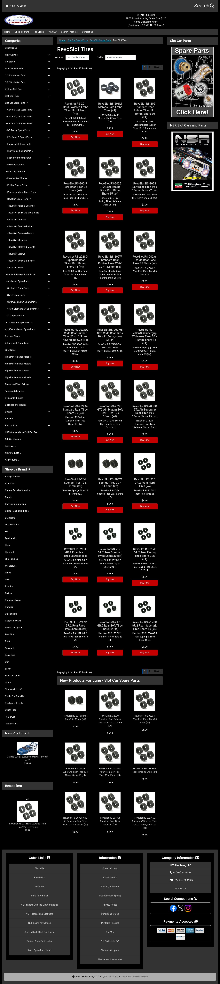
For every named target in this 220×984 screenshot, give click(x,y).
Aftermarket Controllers (16, 343)
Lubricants (10, 350)
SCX (7, 662)
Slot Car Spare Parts (78, 40)
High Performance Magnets (19, 357)
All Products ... (12, 459)
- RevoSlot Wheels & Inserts (20, 260)
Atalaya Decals (12, 476)
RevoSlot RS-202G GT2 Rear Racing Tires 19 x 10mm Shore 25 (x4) (110, 188)
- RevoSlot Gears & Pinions (19, 226)
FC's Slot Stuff (12, 524)
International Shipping (110, 895)
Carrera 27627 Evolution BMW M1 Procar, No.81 (27, 751)
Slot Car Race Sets (27, 68)
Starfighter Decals (14, 703)
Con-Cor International (15, 504)
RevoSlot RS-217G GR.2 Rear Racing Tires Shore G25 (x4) (144, 554)
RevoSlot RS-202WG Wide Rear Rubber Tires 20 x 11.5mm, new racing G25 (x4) (75, 334)
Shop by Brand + (17, 469)
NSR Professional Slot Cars (39, 914)
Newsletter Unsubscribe (110, 959)
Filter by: (59, 57)
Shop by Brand (22, 32)
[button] (204, 6)
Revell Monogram (13, 627)
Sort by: (100, 57)
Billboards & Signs (14, 398)
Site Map (110, 932)
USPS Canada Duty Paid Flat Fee (21, 432)
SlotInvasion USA (13, 689)
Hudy (7, 545)
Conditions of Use (110, 914)
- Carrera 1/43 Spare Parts (27, 123)
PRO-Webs (142, 976)
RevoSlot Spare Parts (100, 40)
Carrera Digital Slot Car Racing (39, 932)
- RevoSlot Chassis (15, 219)
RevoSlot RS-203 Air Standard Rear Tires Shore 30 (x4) (75, 410)
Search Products (69, 32)
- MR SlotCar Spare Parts (27, 157)
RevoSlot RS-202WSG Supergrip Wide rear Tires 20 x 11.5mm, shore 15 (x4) (144, 336)
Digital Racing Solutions (17, 511)
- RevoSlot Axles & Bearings (20, 206)
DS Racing (10, 517)
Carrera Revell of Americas (18, 490)
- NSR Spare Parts (27, 164)
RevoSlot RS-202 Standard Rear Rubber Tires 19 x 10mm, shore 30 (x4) (145, 110)
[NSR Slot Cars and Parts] (192, 161)
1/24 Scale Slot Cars (27, 75)
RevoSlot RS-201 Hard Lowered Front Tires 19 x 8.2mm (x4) (27, 814)
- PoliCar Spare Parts (27, 185)
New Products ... (13, 453)
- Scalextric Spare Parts (27, 288)
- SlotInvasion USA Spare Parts (21, 302)
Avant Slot (10, 483)
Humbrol (9, 552)
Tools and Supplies (14, 391)
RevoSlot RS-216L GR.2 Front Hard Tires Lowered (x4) (75, 552)
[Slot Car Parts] (192, 81)
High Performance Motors (27, 363)
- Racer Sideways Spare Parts (27, 274)
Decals (27, 411)
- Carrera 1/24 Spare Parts (27, 109)
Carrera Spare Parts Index (39, 941)
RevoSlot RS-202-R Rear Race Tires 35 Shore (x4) (75, 187)
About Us (39, 868)
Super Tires (10, 710)
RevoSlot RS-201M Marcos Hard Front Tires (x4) (110, 107)
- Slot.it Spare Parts (27, 295)
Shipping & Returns (110, 886)
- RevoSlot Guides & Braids (19, 233)
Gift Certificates (13, 439)
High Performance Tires (27, 370)
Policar (8, 593)
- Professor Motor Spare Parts (20, 192)
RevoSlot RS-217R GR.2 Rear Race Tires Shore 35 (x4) (75, 626)
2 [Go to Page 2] (149, 67)
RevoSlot (9, 634)
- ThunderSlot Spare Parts (27, 322)
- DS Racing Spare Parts (27, 130)
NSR (7, 579)
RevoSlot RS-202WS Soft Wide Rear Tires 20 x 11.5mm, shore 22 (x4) (110, 334)
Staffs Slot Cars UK (14, 696)
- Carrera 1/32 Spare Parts (27, 116)
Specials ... (10, 446)
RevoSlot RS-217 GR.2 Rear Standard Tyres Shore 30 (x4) (110, 552)
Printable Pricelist (110, 923)
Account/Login (110, 868)
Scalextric (10, 655)
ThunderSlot (11, 723)
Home (10, 5)
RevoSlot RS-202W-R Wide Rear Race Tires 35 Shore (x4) (144, 260)
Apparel (9, 418)
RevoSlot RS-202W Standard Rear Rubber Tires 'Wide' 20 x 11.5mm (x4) (110, 261)
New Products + (17, 733)
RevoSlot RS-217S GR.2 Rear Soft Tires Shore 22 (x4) (110, 626)
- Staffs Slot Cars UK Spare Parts (27, 308)
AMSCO (53, 32)
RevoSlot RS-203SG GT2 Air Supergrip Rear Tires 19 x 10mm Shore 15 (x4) (145, 411)
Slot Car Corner (12, 675)
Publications (27, 425)
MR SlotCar (10, 565)
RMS (7, 641)
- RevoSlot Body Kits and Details (22, 212)
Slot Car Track (27, 96)
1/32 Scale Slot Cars (27, 82)
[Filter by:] (77, 57)
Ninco (8, 572)
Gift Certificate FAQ (110, 941)
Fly (6, 531)
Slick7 (8, 668)
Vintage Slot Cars (27, 89)
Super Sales (11, 48)
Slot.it (8, 682)
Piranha (9, 586)
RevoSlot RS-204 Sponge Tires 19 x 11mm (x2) (75, 483)
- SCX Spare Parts (14, 315)
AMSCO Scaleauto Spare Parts (27, 329)
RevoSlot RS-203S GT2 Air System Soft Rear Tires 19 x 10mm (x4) (110, 411)
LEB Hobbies (11, 559)
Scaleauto (10, 648)
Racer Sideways (13, 620)
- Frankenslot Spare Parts (18, 144)
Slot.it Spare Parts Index (39, 950)
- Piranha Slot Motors (16, 178)
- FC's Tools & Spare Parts (27, 137)
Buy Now (75, 137)
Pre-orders (27, 61)
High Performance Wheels (27, 377)
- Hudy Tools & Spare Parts (19, 151)
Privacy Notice (110, 904)
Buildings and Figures (16, 405)
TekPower (10, 716)
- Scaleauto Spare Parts (27, 281)
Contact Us (87, 32)
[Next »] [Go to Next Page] (157, 67)
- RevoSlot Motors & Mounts (20, 247)
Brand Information (39, 895)
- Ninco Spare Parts (15, 171)
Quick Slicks (11, 614)
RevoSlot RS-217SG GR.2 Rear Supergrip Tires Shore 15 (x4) (144, 626)
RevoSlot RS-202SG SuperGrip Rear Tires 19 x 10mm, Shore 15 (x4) (75, 261)
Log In (21, 5)
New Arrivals (27, 55)
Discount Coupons (110, 950)
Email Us (180, 888)
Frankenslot (11, 538)
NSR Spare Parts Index (39, 923)
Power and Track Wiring (27, 384)
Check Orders (110, 877)
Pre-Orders (39, 32)
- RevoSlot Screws (15, 254)
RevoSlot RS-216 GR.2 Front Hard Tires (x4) (144, 483)
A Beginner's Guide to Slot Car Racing (39, 904)
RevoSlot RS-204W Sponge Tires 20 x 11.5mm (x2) (110, 483)
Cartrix (8, 497)
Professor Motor (13, 600)
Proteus (9, 607)
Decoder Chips (12, 336)
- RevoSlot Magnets (16, 240)
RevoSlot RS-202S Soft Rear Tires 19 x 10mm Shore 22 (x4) (145, 187)
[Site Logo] (38, 18)
